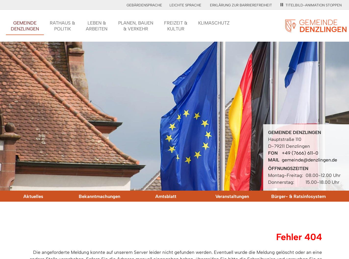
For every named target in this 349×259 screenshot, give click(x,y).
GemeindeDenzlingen (25, 26)
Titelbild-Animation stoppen (311, 5)
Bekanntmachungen (99, 196)
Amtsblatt (165, 196)
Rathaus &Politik (62, 26)
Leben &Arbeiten (96, 26)
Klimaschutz (214, 23)
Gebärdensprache (144, 5)
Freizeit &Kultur (175, 26)
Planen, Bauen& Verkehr (135, 26)
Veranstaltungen (232, 196)
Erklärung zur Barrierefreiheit (241, 5)
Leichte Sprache (185, 5)
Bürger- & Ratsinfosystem (298, 196)
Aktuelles (33, 196)
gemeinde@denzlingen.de (309, 160)
